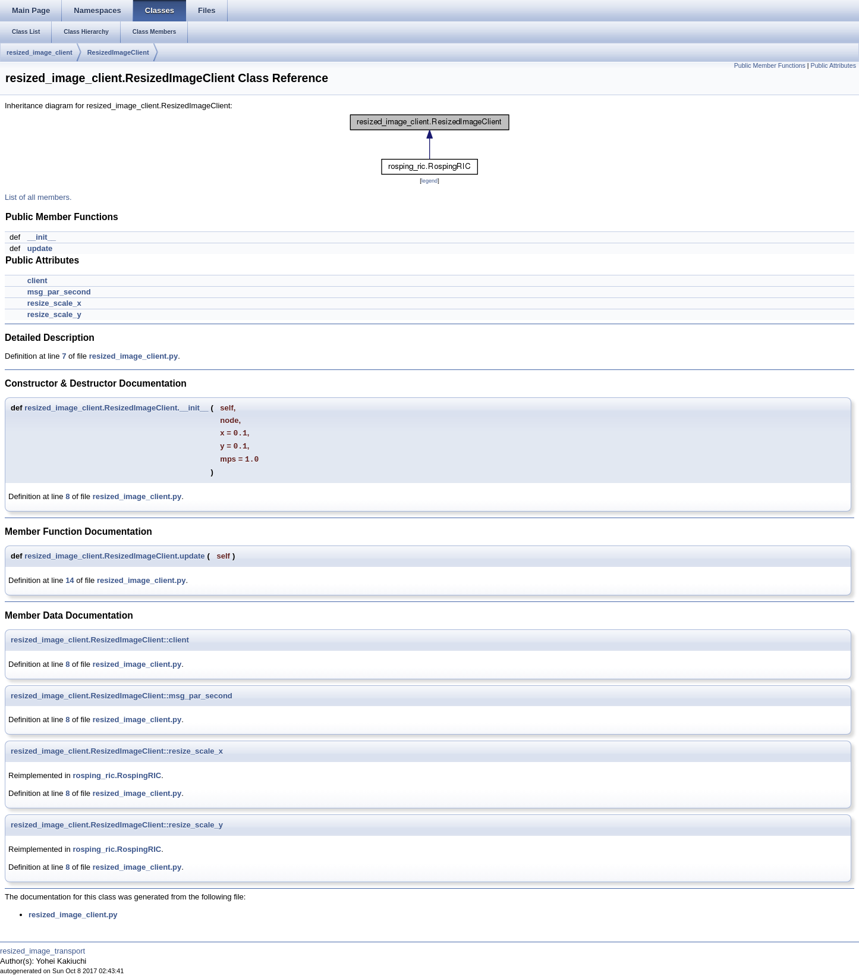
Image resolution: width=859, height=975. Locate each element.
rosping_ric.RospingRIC (117, 775)
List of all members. (38, 197)
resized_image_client (40, 52)
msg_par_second (59, 291)
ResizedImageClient (118, 52)
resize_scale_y (54, 314)
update (40, 248)
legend (429, 181)
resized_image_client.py (133, 356)
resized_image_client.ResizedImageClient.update (114, 555)
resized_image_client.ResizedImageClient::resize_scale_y (117, 824)
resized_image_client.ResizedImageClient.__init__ (116, 407)
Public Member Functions (769, 65)
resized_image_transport (42, 950)
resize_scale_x (54, 303)
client (37, 280)
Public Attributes (833, 65)
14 (69, 580)
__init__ (41, 237)
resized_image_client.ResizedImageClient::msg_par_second (121, 695)
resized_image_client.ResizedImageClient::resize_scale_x (117, 751)
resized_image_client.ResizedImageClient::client (100, 639)
